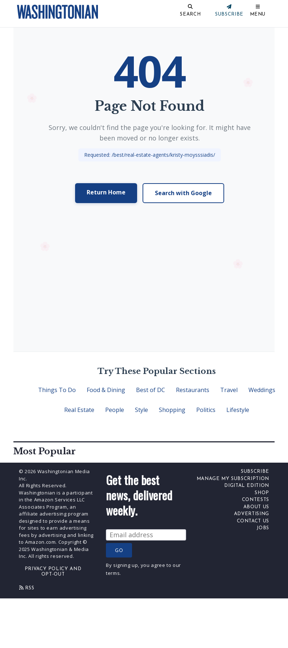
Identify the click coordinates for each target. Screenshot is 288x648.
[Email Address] (146, 534)
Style (141, 410)
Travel (229, 390)
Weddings (261, 390)
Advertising (251, 514)
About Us (256, 507)
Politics (205, 410)
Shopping (172, 410)
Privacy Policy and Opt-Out (53, 572)
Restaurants (192, 390)
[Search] (166, 12)
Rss (26, 587)
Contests (255, 499)
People (114, 410)
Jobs (262, 528)
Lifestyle (237, 410)
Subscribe (255, 471)
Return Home (106, 192)
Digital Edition (246, 485)
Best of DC (150, 390)
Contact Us (253, 521)
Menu (258, 14)
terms (113, 573)
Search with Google (183, 193)
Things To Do (57, 390)
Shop (262, 493)
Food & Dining (106, 390)
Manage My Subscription (233, 478)
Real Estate (79, 410)
